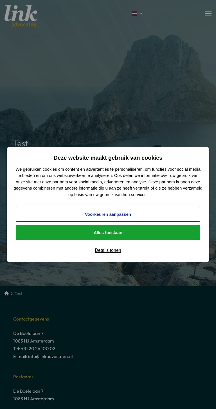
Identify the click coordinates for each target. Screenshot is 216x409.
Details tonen (108, 250)
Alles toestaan (108, 232)
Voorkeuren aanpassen (108, 214)
